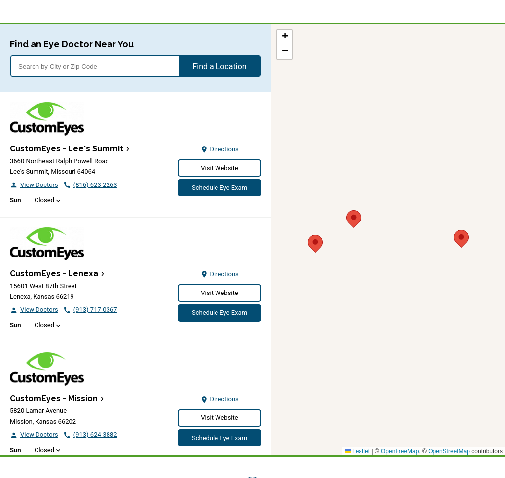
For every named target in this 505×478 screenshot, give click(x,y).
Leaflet (357, 451)
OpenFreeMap (400, 451)
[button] (461, 237)
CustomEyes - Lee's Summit (66, 148)
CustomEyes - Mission (54, 398)
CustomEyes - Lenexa (54, 273)
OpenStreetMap (449, 451)
